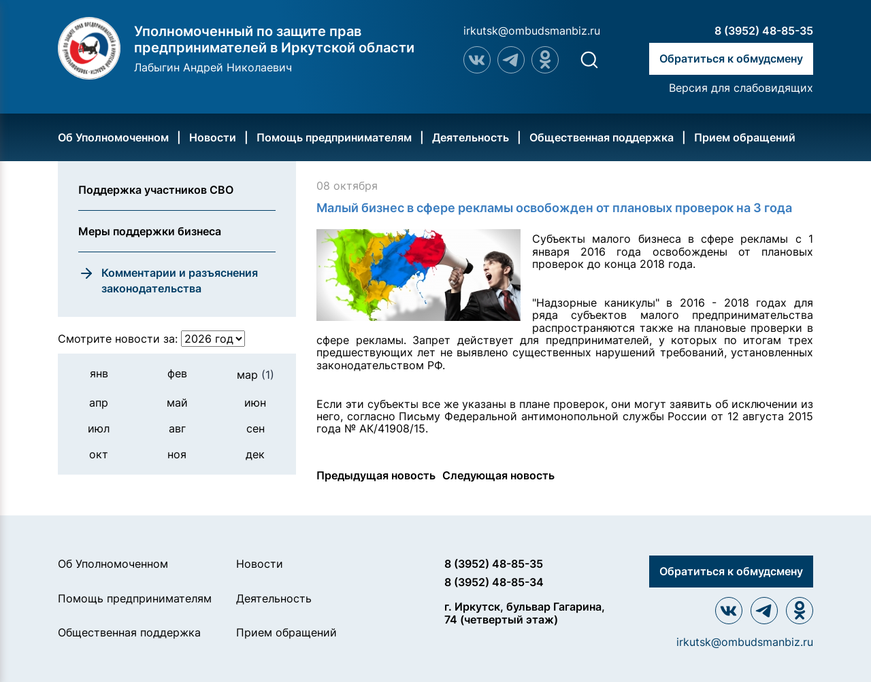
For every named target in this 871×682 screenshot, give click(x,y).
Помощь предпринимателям (334, 137)
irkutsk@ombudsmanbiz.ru (531, 30)
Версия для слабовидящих (741, 88)
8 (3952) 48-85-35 (763, 30)
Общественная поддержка (601, 137)
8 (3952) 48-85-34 (494, 582)
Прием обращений (744, 137)
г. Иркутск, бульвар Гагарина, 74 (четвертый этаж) (524, 613)
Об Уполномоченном (113, 137)
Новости (212, 137)
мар (255, 374)
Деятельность (470, 137)
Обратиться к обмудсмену (731, 58)
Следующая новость (498, 475)
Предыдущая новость (376, 475)
